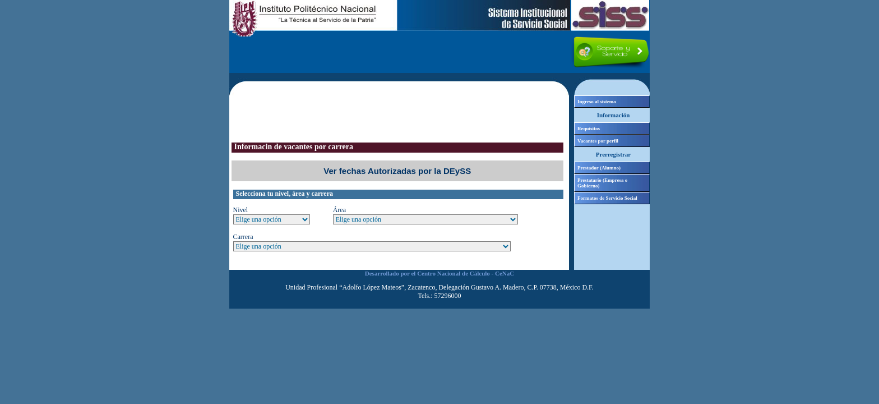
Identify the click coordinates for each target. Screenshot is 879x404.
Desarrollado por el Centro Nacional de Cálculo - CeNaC (439, 273)
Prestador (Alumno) (599, 168)
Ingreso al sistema (596, 101)
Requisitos (588, 128)
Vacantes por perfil (597, 141)
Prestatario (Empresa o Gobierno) (602, 183)
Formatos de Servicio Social (607, 198)
